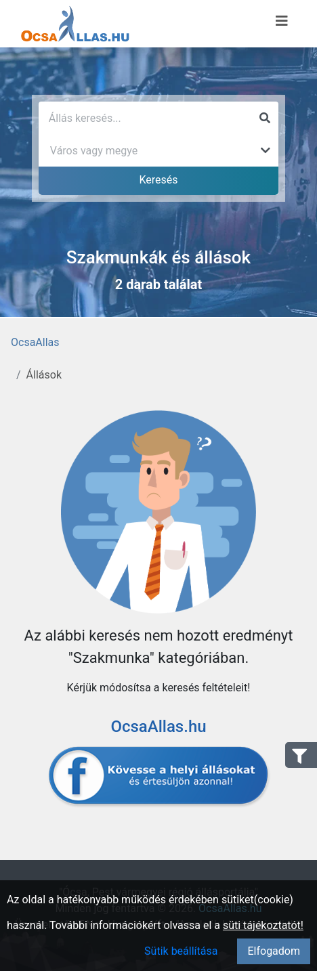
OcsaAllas (35, 342)
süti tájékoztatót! (263, 925)
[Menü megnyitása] (282, 21)
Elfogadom (273, 951)
